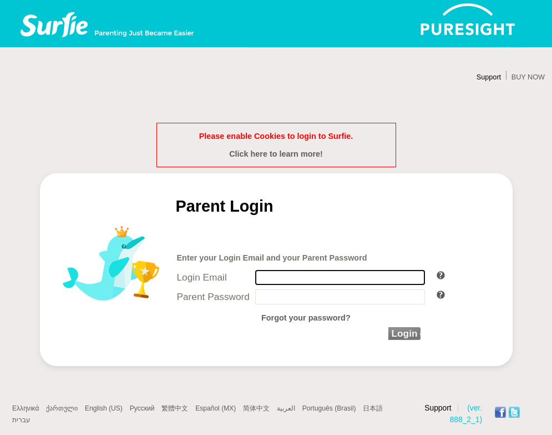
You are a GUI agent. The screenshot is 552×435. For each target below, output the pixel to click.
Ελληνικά (25, 408)
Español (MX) (215, 408)
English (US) (104, 408)
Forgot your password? (306, 317)
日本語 (373, 408)
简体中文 (256, 408)
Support (489, 77)
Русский (142, 408)
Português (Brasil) (329, 408)
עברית (21, 420)
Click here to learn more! (276, 153)
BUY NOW (528, 77)
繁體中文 (174, 408)
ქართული (62, 408)
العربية (286, 408)
